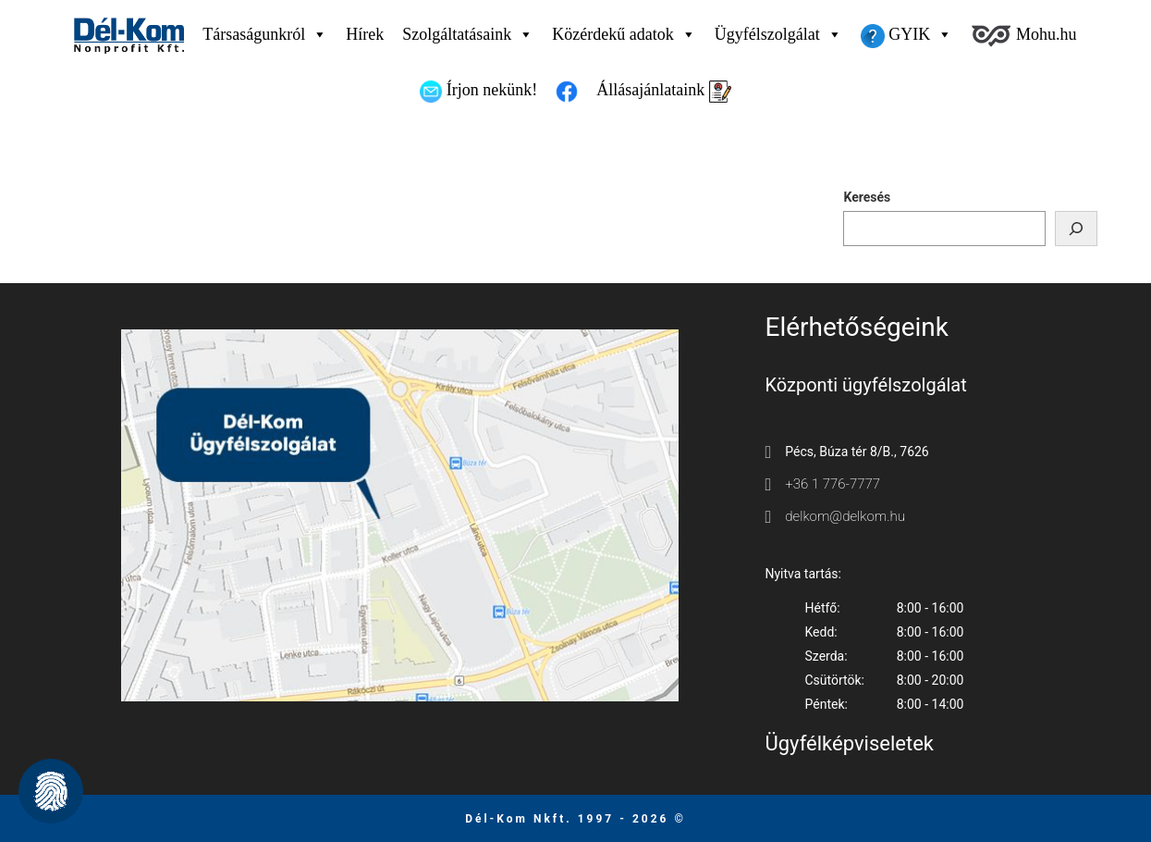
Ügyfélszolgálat (778, 34)
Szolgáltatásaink (467, 34)
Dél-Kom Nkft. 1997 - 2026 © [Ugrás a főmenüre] (575, 818)
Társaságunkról (264, 34)
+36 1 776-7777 (832, 484)
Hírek (365, 34)
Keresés (866, 197)
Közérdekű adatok (623, 34)
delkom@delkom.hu (845, 516)
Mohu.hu (1023, 36)
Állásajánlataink (663, 91)
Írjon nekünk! (478, 91)
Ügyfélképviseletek (849, 743)
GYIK (907, 34)
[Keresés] (1076, 228)
